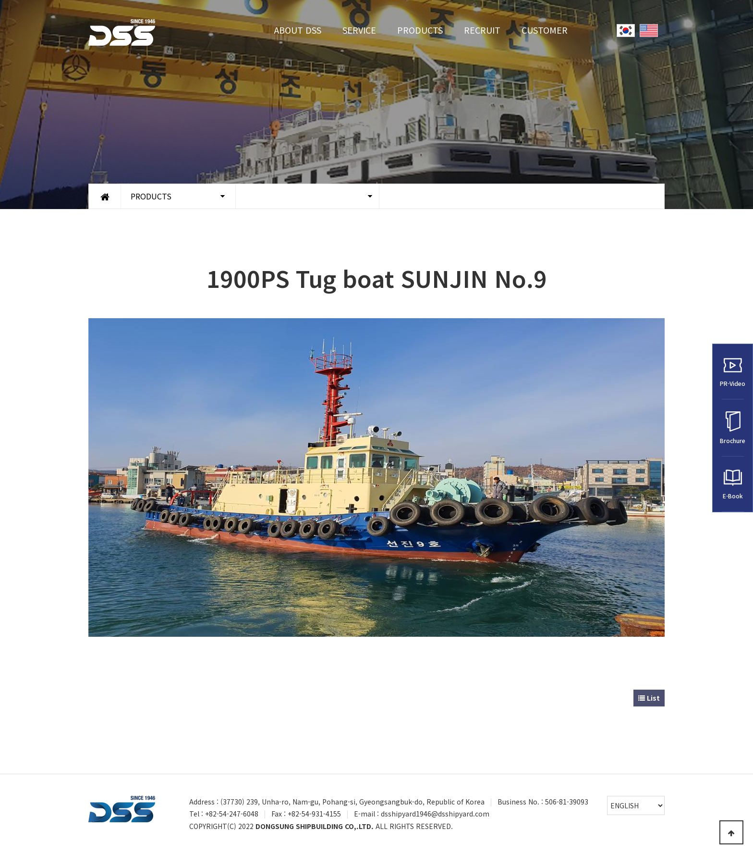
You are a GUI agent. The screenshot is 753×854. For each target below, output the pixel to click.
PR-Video (732, 371)
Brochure (732, 428)
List (649, 698)
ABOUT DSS (297, 30)
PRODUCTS (420, 30)
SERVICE (359, 30)
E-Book (732, 484)
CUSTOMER (545, 30)
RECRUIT (482, 30)
